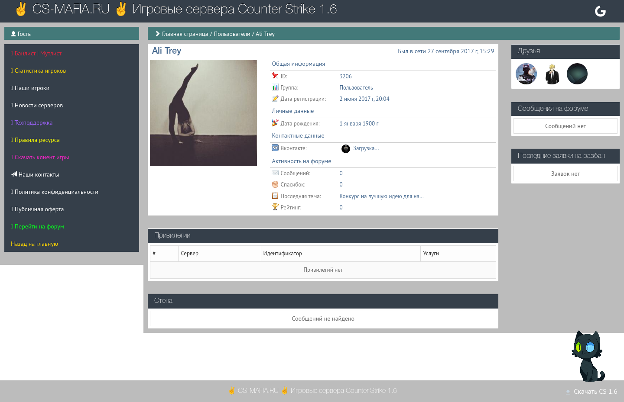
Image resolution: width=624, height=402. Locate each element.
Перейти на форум (37, 226)
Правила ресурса (35, 140)
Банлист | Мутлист (36, 53)
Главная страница (185, 34)
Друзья (529, 51)
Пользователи (232, 34)
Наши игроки (30, 88)
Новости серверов (37, 105)
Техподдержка (31, 122)
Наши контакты (35, 174)
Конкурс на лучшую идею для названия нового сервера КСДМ (382, 196)
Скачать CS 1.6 (591, 391)
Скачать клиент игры (40, 157)
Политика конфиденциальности (54, 192)
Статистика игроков (38, 70)
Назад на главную (34, 244)
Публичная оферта (37, 209)
